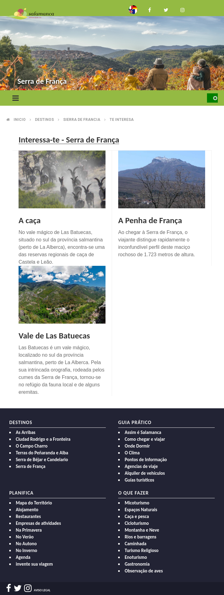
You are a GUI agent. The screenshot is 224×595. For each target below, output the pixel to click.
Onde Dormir (137, 446)
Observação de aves (144, 571)
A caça (30, 220)
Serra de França (30, 466)
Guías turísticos (139, 480)
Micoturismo (137, 503)
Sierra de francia (81, 119)
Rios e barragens (140, 537)
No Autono (26, 543)
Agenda (23, 557)
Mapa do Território (34, 503)
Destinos (44, 119)
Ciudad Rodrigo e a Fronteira (43, 439)
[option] (112, 46)
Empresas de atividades (38, 523)
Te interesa (122, 119)
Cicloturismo (137, 523)
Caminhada (135, 543)
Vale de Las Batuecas (54, 335)
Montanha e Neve (142, 530)
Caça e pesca (137, 516)
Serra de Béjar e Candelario (42, 459)
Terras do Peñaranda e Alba (42, 453)
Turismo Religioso (141, 550)
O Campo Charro (32, 446)
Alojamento (27, 509)
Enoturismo (136, 557)
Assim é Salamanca (143, 432)
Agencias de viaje (141, 466)
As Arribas (25, 432)
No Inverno (26, 550)
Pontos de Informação (146, 459)
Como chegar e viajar (145, 439)
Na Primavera (29, 530)
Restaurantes (28, 516)
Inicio (20, 119)
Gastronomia (137, 564)
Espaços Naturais (141, 509)
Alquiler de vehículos (145, 473)
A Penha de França (150, 220)
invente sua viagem (34, 564)
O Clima (132, 453)
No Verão (24, 537)
